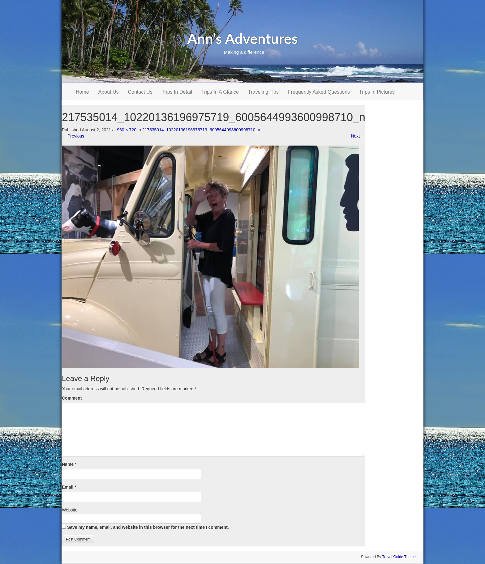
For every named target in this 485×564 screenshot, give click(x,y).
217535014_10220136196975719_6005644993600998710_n (201, 129)
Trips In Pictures (377, 92)
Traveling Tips (263, 92)
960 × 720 (126, 129)
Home (82, 92)
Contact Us (140, 92)
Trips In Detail (177, 92)
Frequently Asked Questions (319, 92)
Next (358, 136)
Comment (72, 398)
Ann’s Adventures (242, 38)
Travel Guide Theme (399, 557)
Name (68, 464)
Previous (73, 136)
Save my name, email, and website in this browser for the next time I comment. (148, 527)
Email (67, 487)
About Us (108, 92)
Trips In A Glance (220, 92)
